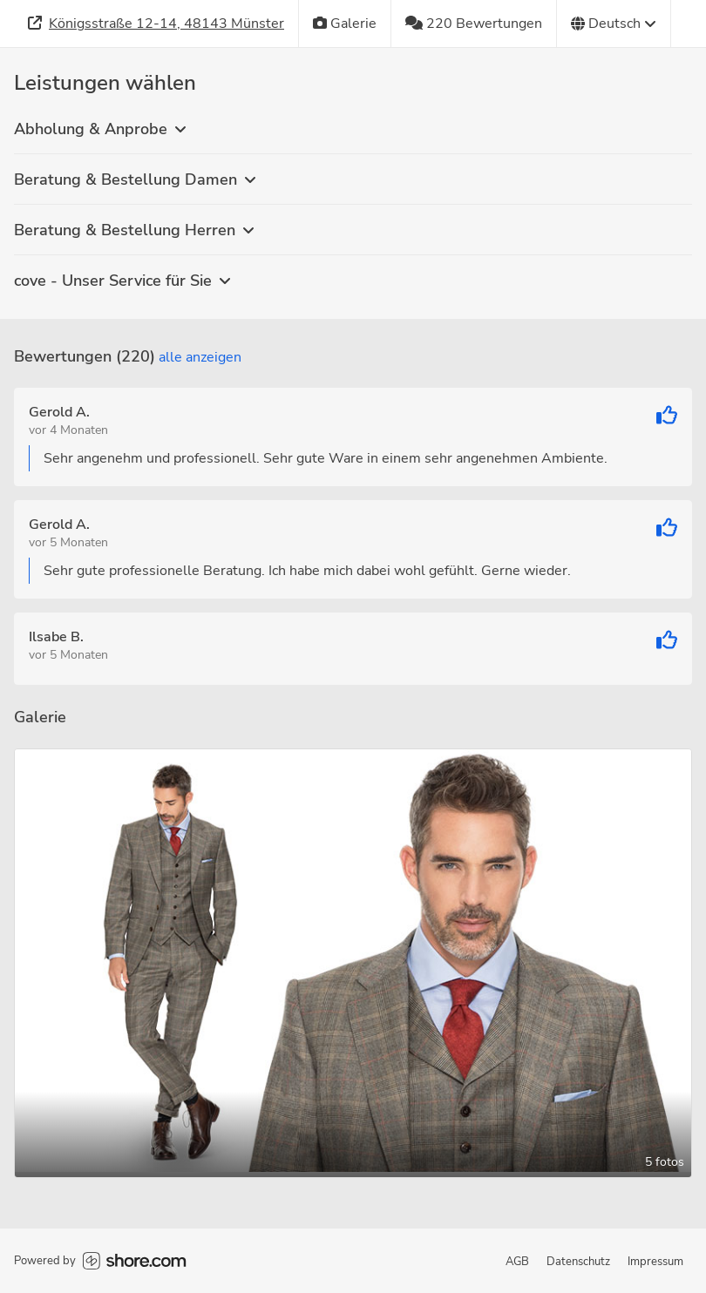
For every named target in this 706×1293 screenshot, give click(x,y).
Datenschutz (578, 1261)
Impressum (655, 1261)
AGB (517, 1261)
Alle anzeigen (200, 357)
